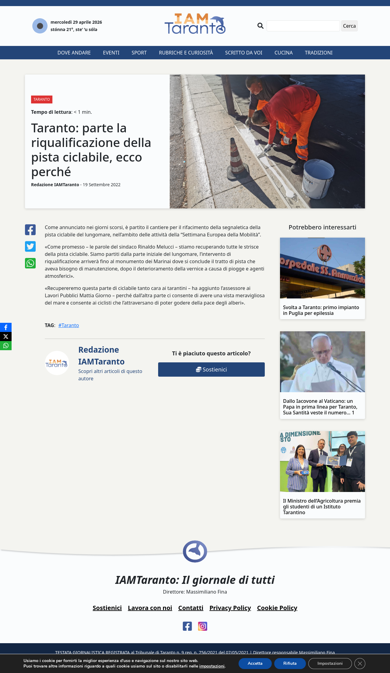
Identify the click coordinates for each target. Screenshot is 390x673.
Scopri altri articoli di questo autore (110, 363)
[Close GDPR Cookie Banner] (359, 663)
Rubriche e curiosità (186, 52)
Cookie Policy (277, 608)
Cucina (284, 52)
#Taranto (68, 325)
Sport (139, 52)
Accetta (255, 663)
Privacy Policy (230, 608)
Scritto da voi (243, 52)
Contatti (190, 608)
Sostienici (211, 369)
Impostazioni (330, 663)
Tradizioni (319, 52)
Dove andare (74, 52)
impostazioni (212, 666)
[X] (6, 336)
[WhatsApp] (6, 345)
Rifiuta (290, 663)
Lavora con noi (150, 608)
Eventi (111, 52)
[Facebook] (6, 327)
